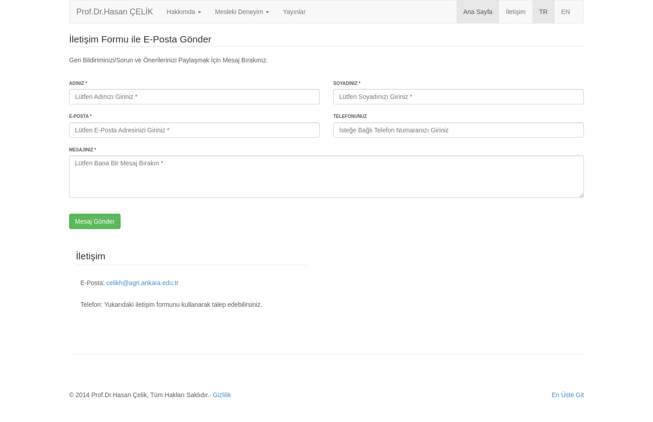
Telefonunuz (350, 116)
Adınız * (78, 83)
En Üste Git (567, 395)
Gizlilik (222, 395)
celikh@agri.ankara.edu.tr (143, 282)
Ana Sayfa (478, 11)
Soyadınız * (346, 83)
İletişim (516, 11)
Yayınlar (294, 11)
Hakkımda (184, 11)
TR (543, 11)
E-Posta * (80, 116)
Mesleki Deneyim (242, 11)
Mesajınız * (82, 149)
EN (565, 11)
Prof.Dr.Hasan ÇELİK (114, 11)
